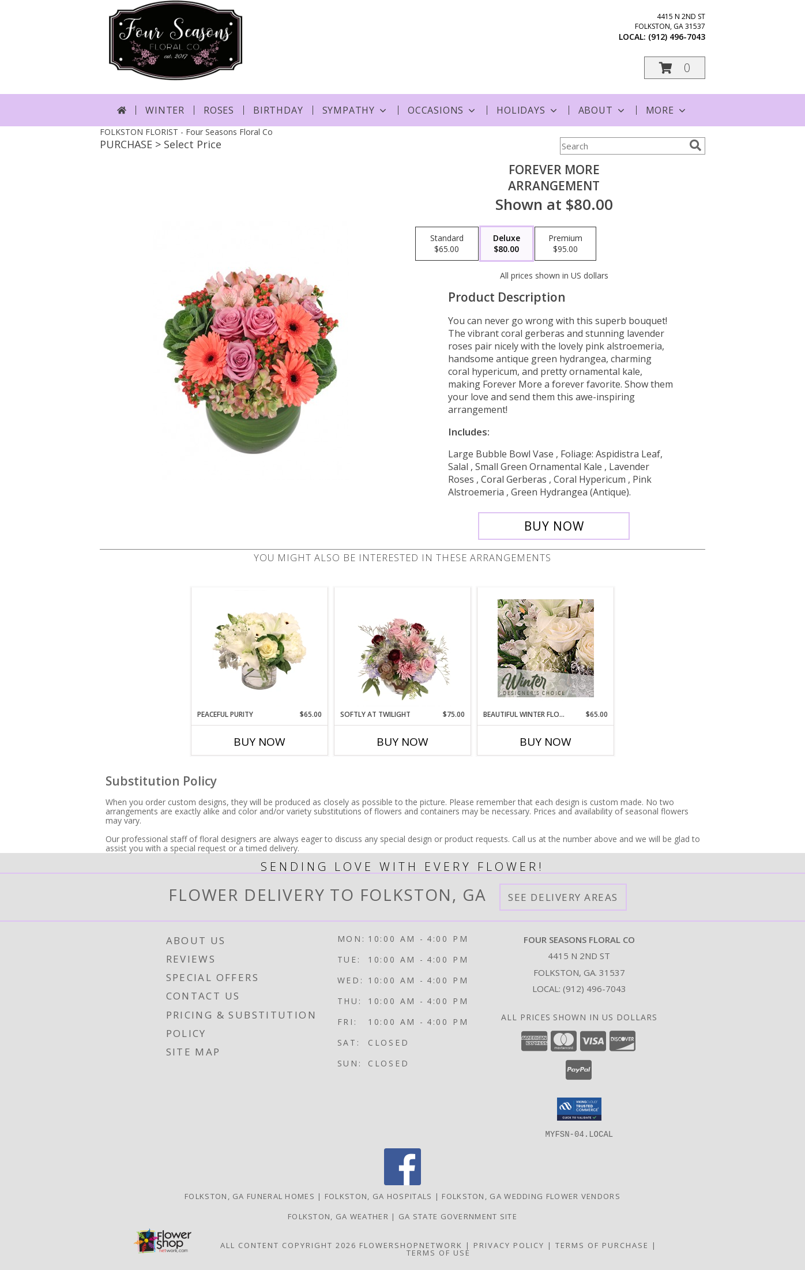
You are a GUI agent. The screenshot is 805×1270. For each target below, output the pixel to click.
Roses (219, 110)
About (602, 110)
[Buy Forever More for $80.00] (554, 526)
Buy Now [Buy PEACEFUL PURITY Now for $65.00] (259, 741)
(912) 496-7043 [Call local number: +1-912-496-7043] (676, 36)
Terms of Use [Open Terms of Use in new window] (439, 1252)
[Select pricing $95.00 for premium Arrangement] (565, 244)
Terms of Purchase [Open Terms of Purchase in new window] (602, 1244)
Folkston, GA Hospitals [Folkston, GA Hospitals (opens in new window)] (378, 1195)
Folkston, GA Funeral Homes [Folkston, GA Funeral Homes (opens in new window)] (250, 1195)
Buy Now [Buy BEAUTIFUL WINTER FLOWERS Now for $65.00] (545, 741)
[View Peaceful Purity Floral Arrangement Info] (260, 648)
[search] (695, 145)
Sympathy (355, 110)
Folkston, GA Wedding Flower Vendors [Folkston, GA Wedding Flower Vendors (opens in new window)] (531, 1195)
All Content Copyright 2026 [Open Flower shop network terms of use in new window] (288, 1244)
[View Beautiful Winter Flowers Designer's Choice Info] (546, 648)
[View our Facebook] (402, 1181)
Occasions (442, 110)
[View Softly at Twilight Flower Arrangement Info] (403, 648)
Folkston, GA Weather (338, 1216)
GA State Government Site (457, 1216)
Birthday (278, 110)
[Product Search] (622, 146)
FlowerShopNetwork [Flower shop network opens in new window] (410, 1244)
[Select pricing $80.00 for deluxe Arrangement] (506, 244)
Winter (165, 110)
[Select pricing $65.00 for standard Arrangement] (447, 244)
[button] (674, 68)
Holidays (527, 110)
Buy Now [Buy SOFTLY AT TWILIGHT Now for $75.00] (402, 741)
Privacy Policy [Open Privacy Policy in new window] (508, 1244)
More (667, 110)
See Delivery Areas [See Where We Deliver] (563, 897)
